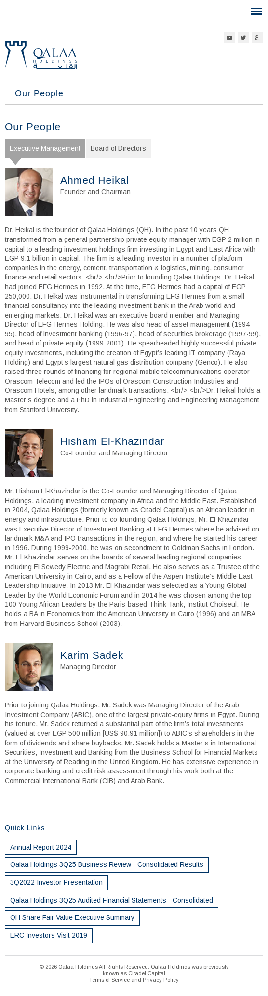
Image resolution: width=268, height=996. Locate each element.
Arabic (257, 37)
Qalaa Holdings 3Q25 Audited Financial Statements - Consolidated (111, 900)
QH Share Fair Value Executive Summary (72, 917)
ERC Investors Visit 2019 (48, 935)
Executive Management (45, 148)
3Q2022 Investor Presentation (56, 882)
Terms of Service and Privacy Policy (134, 980)
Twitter (243, 37)
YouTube (229, 37)
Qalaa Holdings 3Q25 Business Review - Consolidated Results (106, 864)
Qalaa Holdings (41, 59)
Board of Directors (118, 148)
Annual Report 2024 (40, 847)
